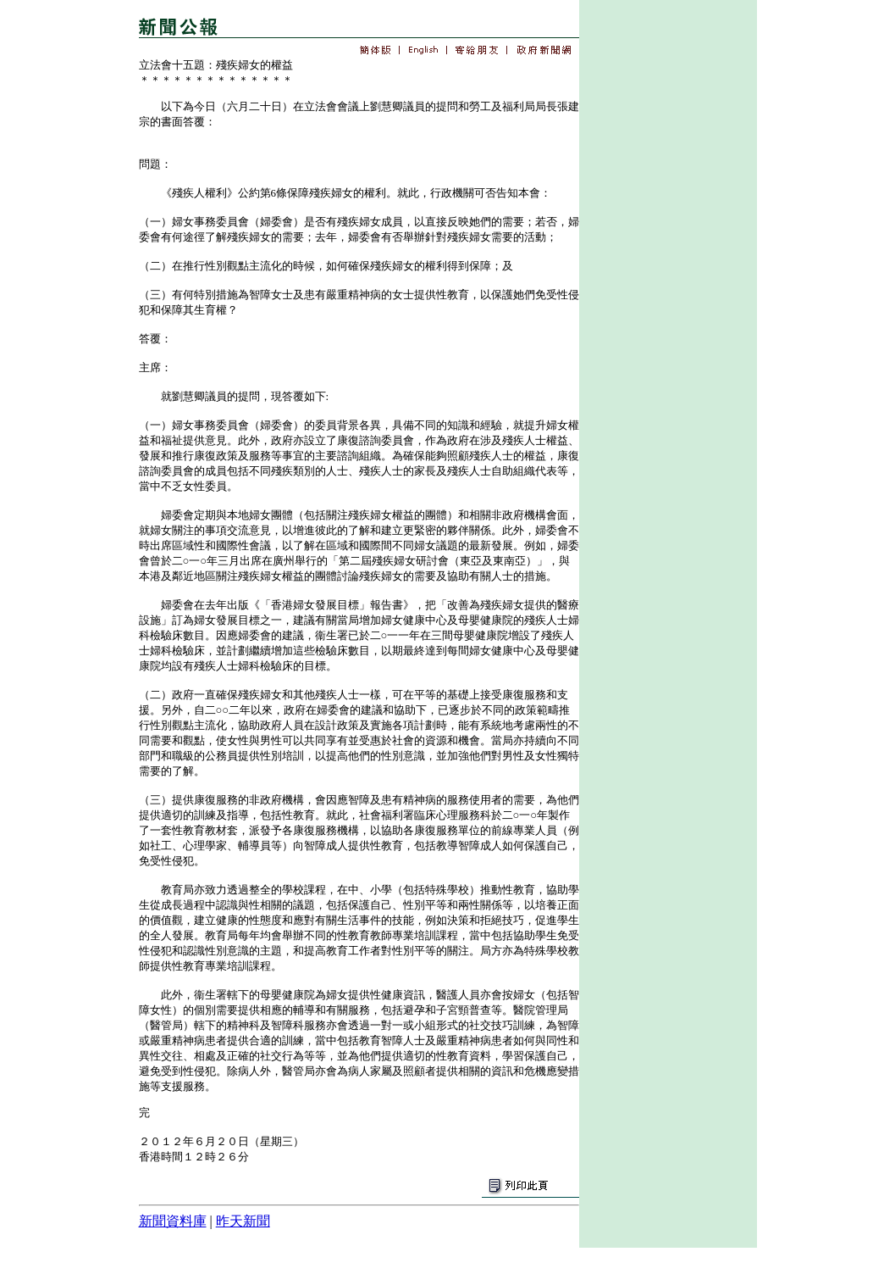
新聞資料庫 (173, 1221)
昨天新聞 (243, 1221)
